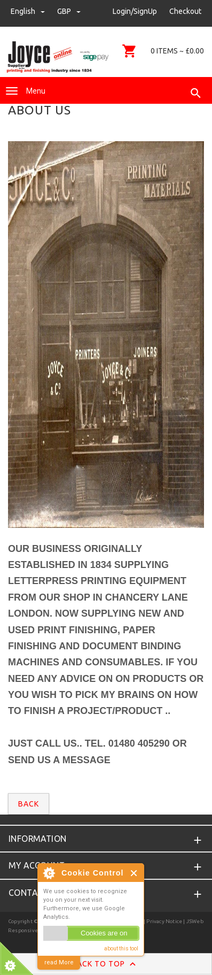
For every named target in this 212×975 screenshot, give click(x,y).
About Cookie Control (48, 873)
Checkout (185, 11)
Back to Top (106, 964)
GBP (69, 11)
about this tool (121, 948)
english (28, 11)
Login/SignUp (135, 11)
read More (59, 962)
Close (134, 873)
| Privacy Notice (162, 921)
